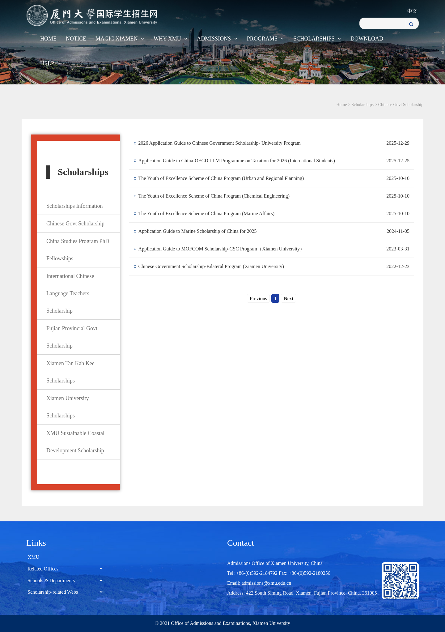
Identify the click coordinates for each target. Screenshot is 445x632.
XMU (33, 557)
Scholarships (317, 39)
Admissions (217, 39)
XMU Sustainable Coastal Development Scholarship (75, 442)
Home (48, 39)
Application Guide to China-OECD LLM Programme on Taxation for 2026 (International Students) (236, 160)
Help (50, 63)
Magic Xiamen (119, 39)
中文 (412, 11)
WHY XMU (171, 39)
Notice (76, 39)
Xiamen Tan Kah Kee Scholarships (70, 372)
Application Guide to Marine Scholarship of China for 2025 (197, 231)
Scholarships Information (74, 206)
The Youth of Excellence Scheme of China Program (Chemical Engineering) (214, 196)
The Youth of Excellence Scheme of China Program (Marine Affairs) (206, 213)
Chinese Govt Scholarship (400, 104)
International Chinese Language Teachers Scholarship (70, 293)
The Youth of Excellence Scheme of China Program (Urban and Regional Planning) (221, 178)
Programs (265, 39)
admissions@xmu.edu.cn (266, 583)
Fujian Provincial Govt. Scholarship (72, 337)
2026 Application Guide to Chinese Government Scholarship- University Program (219, 143)
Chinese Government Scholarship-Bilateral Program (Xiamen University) (211, 266)
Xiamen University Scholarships (67, 407)
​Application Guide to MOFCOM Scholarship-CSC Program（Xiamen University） (221, 248)
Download (366, 39)
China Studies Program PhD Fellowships (77, 250)
